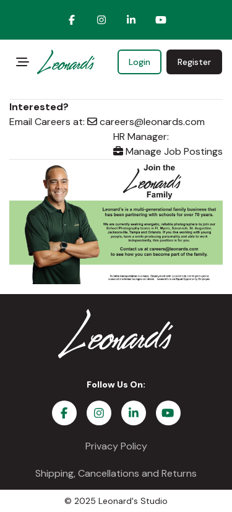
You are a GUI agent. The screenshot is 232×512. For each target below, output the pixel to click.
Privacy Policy (116, 446)
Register (194, 61)
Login (139, 61)
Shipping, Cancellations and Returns (116, 473)
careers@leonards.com (146, 121)
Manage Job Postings (168, 151)
